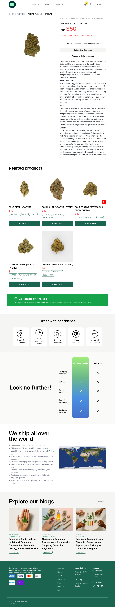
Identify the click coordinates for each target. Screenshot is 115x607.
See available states (92, 43)
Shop (11, 14)
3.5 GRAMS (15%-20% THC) (73, 18)
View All (101, 501)
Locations (61, 586)
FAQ (59, 590)
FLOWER (21, 14)
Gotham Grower (14, 534)
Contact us (61, 579)
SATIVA (91, 18)
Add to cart (24, 223)
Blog (59, 583)
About (60, 576)
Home (60, 572)
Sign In (100, 4)
